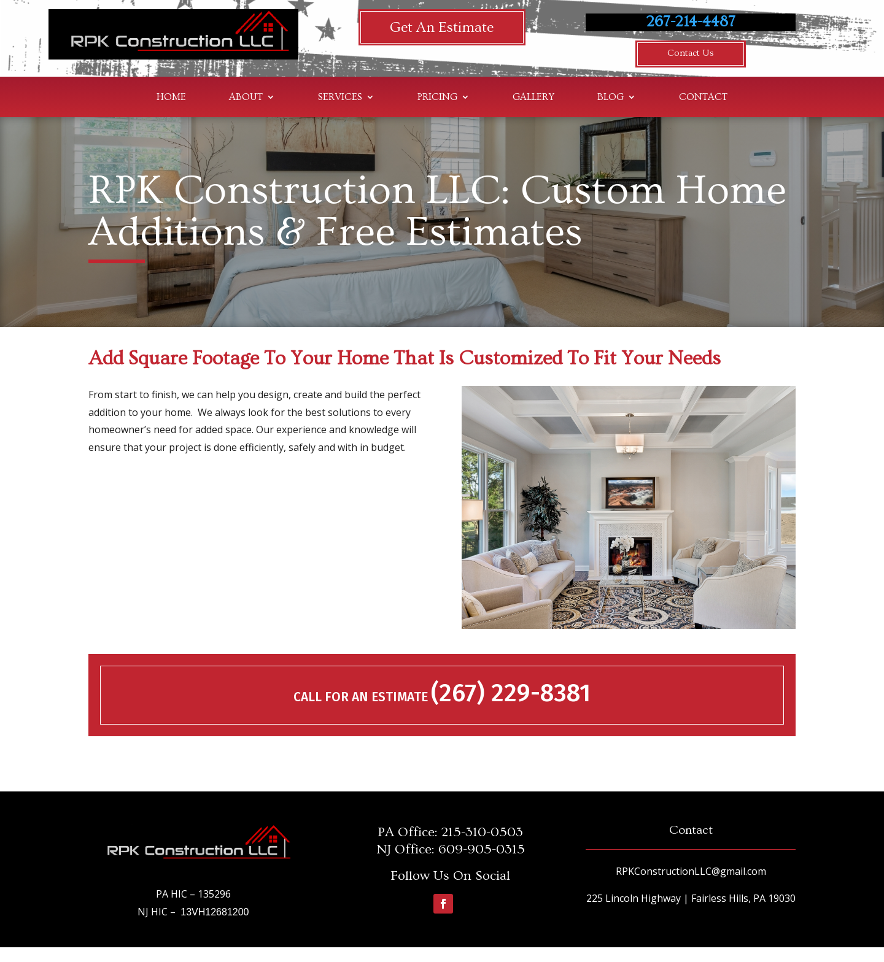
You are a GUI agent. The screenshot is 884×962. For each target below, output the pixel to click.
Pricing (437, 97)
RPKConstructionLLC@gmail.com (691, 870)
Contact (703, 97)
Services (340, 97)
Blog (610, 97)
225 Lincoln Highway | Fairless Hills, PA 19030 (691, 898)
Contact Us (691, 53)
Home (171, 97)
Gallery (533, 97)
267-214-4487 (690, 22)
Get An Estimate (441, 27)
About (246, 97)
